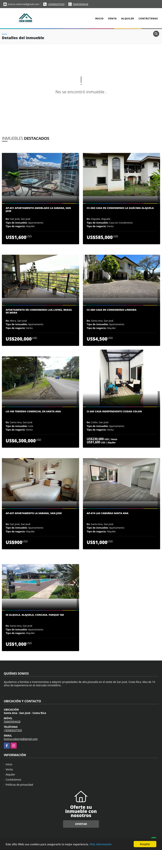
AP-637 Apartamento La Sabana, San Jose (34, 513)
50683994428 (80, 4)
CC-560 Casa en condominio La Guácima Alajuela (120, 208)
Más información (101, 845)
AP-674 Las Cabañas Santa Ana (107, 513)
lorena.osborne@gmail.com (21, 739)
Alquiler (127, 18)
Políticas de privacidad (19, 784)
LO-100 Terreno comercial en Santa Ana (33, 411)
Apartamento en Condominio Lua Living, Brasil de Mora (39, 311)
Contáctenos (148, 18)
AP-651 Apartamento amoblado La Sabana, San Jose (38, 209)
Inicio (99, 18)
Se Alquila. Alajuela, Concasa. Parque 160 (35, 614)
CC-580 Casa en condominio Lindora (112, 309)
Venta (112, 18)
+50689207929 (56, 4)
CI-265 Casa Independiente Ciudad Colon (114, 411)
